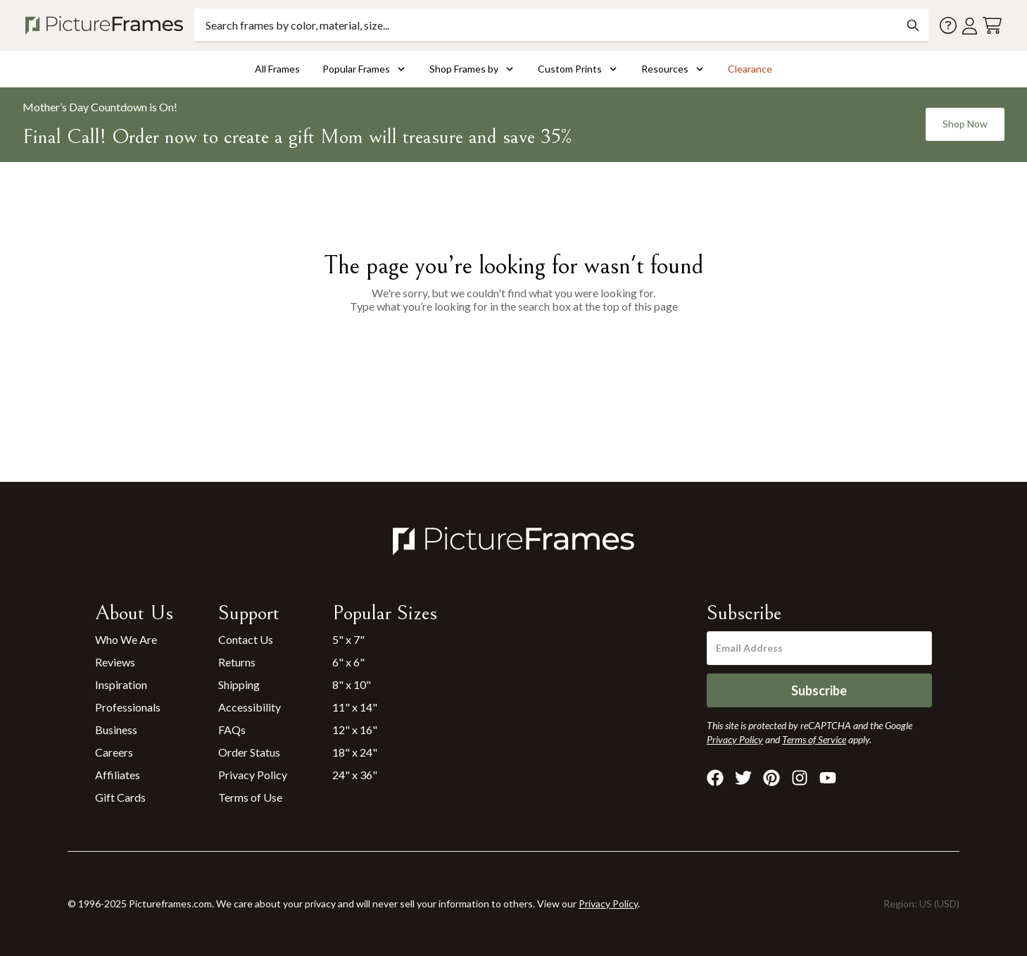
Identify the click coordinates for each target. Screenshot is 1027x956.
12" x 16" (354, 729)
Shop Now (965, 124)
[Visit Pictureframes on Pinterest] (771, 777)
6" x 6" (348, 662)
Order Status (249, 752)
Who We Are (126, 639)
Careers (114, 752)
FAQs (232, 729)
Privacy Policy (252, 774)
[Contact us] (948, 25)
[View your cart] (992, 26)
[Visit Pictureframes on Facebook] (715, 777)
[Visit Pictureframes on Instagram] (799, 777)
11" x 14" (354, 707)
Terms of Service (814, 739)
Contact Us (245, 639)
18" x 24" (354, 752)
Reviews (115, 662)
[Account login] (969, 26)
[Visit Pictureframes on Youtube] (827, 777)
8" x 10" (351, 684)
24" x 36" (354, 774)
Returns (237, 662)
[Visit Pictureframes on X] (743, 777)
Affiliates (117, 774)
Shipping (239, 684)
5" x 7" (348, 639)
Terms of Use (250, 797)
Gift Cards (120, 797)
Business (116, 729)
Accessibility (249, 707)
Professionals (127, 707)
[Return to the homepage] (107, 25)
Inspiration (121, 684)
